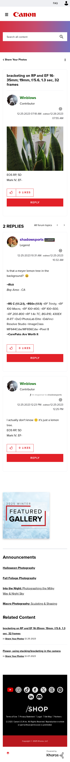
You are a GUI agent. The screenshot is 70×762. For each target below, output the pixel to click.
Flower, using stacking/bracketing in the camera (32, 651)
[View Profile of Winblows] (28, 97)
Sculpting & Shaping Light (30, 606)
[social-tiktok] (27, 690)
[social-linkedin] (31, 697)
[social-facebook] (35, 690)
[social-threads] (52, 690)
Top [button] (8, 753)
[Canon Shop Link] (35, 708)
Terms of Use (11, 717)
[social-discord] (39, 697)
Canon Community (24, 14)
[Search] (35, 36)
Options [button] (64, 59)
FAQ (55, 3)
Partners (58, 717)
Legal (39, 717)
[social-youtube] (10, 690)
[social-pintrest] (60, 690)
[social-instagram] (18, 690)
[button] (35, 149)
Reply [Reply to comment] (35, 358)
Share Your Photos (16, 60)
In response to (47, 394)
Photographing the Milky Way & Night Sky (28, 590)
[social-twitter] (43, 690)
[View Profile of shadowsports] (32, 239)
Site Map (48, 717)
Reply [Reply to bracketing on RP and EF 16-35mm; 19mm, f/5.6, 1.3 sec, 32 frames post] (35, 202)
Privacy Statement (27, 717)
